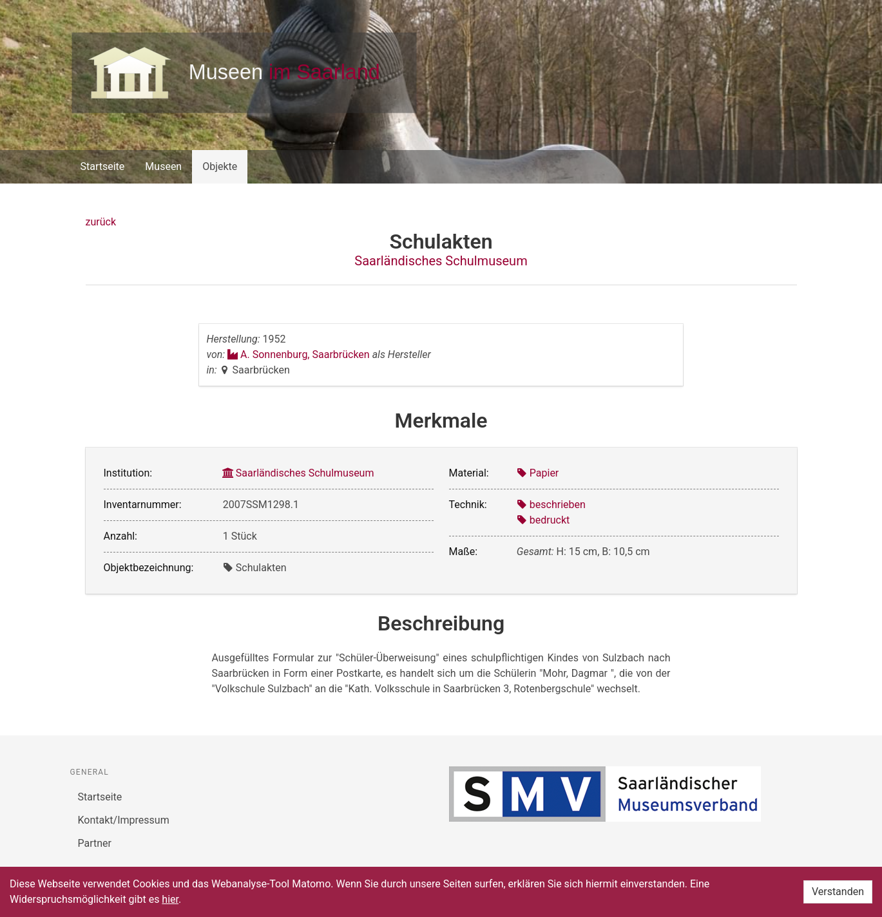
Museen (163, 166)
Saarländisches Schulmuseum (440, 261)
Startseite (103, 166)
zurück (101, 222)
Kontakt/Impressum (123, 820)
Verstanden (838, 891)
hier (170, 899)
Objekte (219, 166)
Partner (95, 843)
